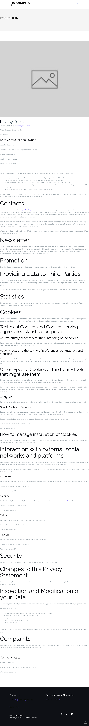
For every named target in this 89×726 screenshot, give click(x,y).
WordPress (33, 718)
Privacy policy (14, 707)
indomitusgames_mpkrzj (22, 126)
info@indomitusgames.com (29, 210)
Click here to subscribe (53, 700)
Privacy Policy (12, 121)
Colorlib (19, 718)
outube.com (68, 501)
